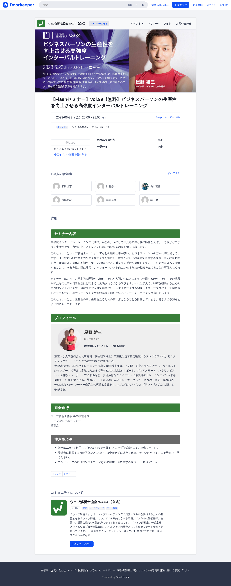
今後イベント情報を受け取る (70, 154)
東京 (85, 508)
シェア (57, 474)
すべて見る (174, 173)
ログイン (211, 4)
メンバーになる (99, 23)
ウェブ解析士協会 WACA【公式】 (67, 23)
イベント (137, 23)
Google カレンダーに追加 (167, 117)
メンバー (153, 23)
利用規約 (83, 570)
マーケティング (97, 508)
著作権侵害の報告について (132, 570)
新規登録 (198, 4)
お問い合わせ (183, 23)
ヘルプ (72, 570)
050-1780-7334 (160, 4)
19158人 (75, 508)
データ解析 (112, 508)
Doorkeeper (122, 577)
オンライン (62, 127)
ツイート (69, 474)
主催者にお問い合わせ (53, 570)
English (224, 4)
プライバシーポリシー (102, 570)
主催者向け (180, 4)
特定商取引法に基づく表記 (165, 570)
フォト (167, 23)
